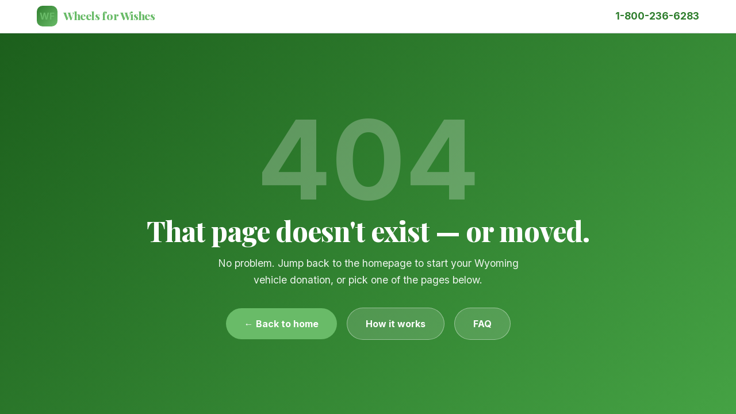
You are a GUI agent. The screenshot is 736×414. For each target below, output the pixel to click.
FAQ (482, 323)
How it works (395, 323)
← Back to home (281, 323)
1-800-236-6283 (657, 16)
